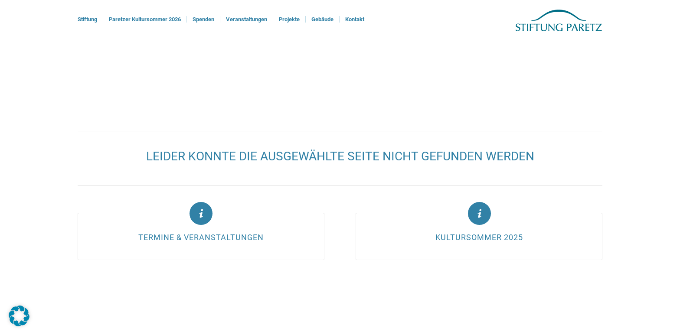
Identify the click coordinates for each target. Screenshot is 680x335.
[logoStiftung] (558, 19)
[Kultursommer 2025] (479, 213)
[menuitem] (87, 19)
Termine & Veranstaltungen (201, 237)
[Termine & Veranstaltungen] (201, 213)
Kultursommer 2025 (479, 237)
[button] (19, 316)
